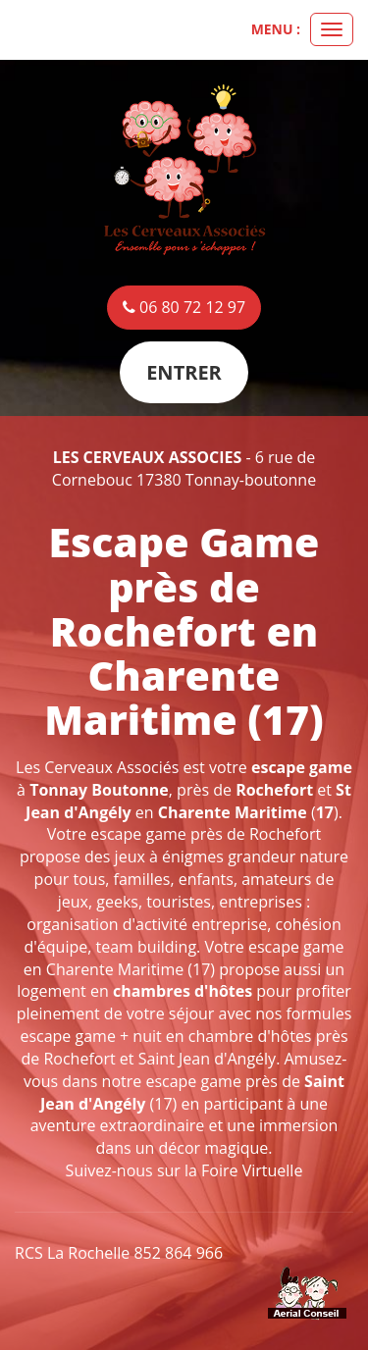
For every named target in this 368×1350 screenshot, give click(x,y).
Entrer (184, 372)
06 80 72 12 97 (184, 307)
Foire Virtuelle (251, 1170)
